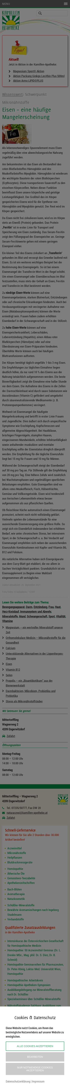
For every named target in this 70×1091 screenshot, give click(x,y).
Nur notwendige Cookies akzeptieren (35, 1069)
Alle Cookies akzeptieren (35, 1046)
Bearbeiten (35, 1056)
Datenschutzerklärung (18, 1081)
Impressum (38, 1081)
